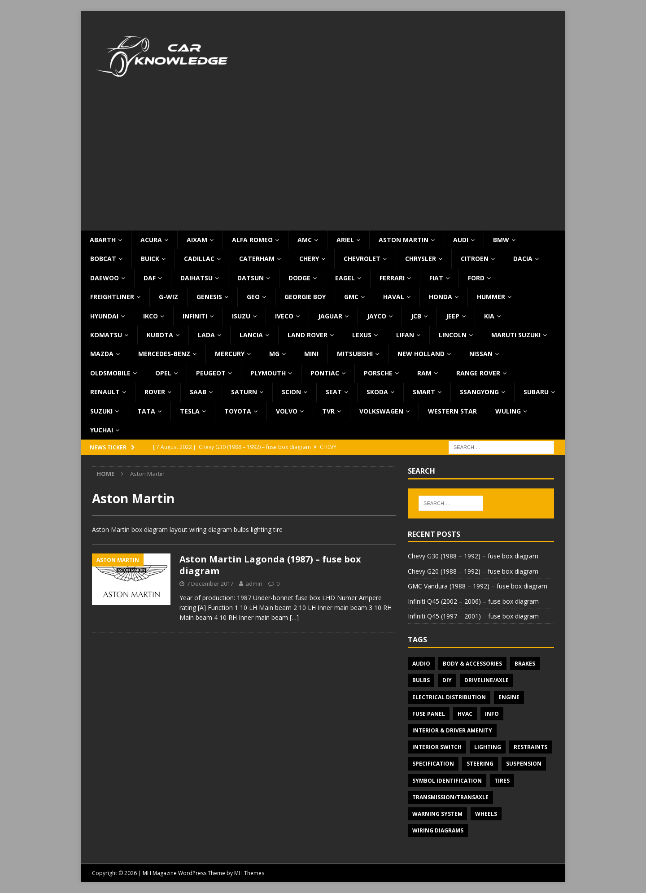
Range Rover (478, 373)
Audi (460, 239)
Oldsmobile (110, 373)
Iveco (284, 316)
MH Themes (249, 873)
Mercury (229, 353)
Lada (206, 335)
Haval (393, 296)
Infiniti (195, 316)
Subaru (536, 392)
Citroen (475, 258)
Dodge (299, 278)
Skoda (377, 392)
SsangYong (479, 392)
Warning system (437, 814)
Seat (334, 392)
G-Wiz (168, 296)
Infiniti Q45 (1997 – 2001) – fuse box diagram (473, 616)
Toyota (237, 411)
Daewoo (104, 278)
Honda (440, 296)
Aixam (197, 239)
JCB (416, 316)
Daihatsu (196, 278)
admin (253, 583)
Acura (151, 239)
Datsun (250, 278)
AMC (304, 239)
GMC (351, 296)
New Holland (421, 353)
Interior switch (437, 747)
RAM (424, 373)
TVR (328, 411)
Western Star (452, 411)
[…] (294, 617)
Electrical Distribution (449, 697)
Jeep (452, 316)
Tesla (190, 411)
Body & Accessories (472, 663)
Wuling (508, 411)
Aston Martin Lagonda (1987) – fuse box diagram (270, 565)
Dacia (523, 258)
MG (274, 353)
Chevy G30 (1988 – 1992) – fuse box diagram (473, 556)
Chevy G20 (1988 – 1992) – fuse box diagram (473, 571)
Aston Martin (403, 239)
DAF (150, 278)
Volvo (286, 411)
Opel (163, 373)
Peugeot (211, 373)
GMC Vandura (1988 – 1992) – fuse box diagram (477, 586)
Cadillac (199, 258)
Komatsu (106, 335)
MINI (311, 353)
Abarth (103, 239)
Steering (480, 763)
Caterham (257, 258)
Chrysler (420, 258)
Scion (291, 392)
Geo (253, 296)
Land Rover (307, 335)
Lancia (251, 335)
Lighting (487, 747)
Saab (198, 392)
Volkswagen (381, 411)
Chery (309, 258)
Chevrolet (362, 258)
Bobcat (103, 258)
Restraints (530, 747)
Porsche (378, 373)
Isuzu (241, 316)
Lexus (361, 335)
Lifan (405, 335)
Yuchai (101, 430)
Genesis (209, 296)
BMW (501, 239)
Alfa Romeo (252, 239)
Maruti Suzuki (516, 335)
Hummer (491, 296)
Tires (502, 780)
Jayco (376, 316)
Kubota (160, 335)
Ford (476, 278)
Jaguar (330, 316)
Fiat (436, 278)
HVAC (465, 714)
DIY (447, 680)
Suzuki (101, 411)
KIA (489, 316)
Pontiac (324, 373)
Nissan (481, 353)
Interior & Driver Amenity (452, 730)
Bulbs (421, 680)
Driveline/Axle (486, 680)
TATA (146, 411)
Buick (150, 258)
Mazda (101, 353)
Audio (421, 663)
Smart (424, 392)
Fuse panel (428, 714)
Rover (154, 392)
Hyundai (104, 316)
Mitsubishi (355, 353)
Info (492, 714)
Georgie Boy (305, 296)
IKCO (150, 316)
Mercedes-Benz (164, 353)
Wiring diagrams (437, 830)
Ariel (345, 239)
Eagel (345, 278)
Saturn (244, 392)
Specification (433, 763)
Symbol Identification (447, 780)
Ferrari (392, 278)
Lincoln (453, 335)
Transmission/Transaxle (450, 797)
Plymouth (268, 373)
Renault (105, 392)
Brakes (525, 663)
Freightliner (112, 296)
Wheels (486, 814)
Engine (508, 697)
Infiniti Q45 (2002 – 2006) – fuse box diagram (473, 601)
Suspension (523, 763)
